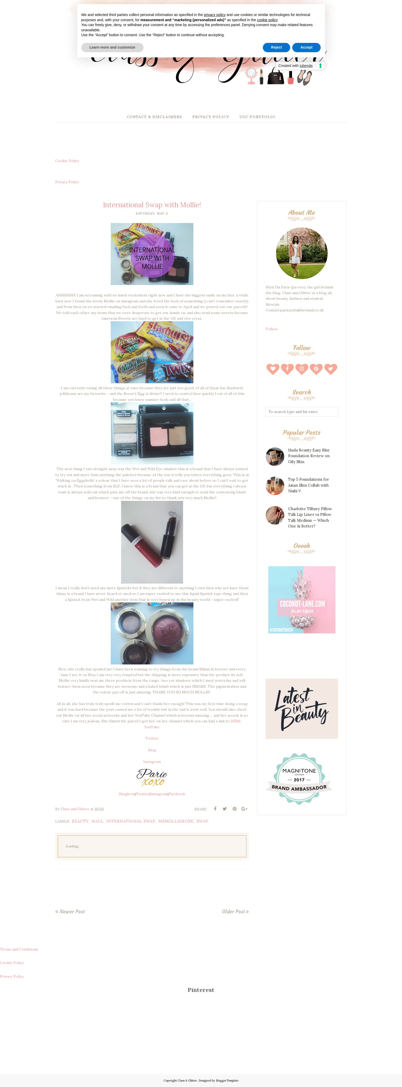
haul (98, 821)
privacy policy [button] (215, 15)
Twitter (152, 738)
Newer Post (72, 911)
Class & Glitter (187, 1080)
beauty (80, 821)
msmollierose (176, 821)
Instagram (152, 761)
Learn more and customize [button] (112, 47)
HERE (236, 721)
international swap (130, 821)
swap (202, 821)
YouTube (152, 727)
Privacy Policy (67, 182)
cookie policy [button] (267, 20)
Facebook (177, 794)
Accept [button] (307, 47)
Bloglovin (127, 794)
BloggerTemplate (227, 1080)
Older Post (233, 911)
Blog (152, 750)
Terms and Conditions (19, 949)
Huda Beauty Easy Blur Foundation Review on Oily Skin (309, 456)
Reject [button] (276, 47)
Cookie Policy (67, 160)
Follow (272, 329)
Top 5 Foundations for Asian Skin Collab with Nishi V (308, 485)
